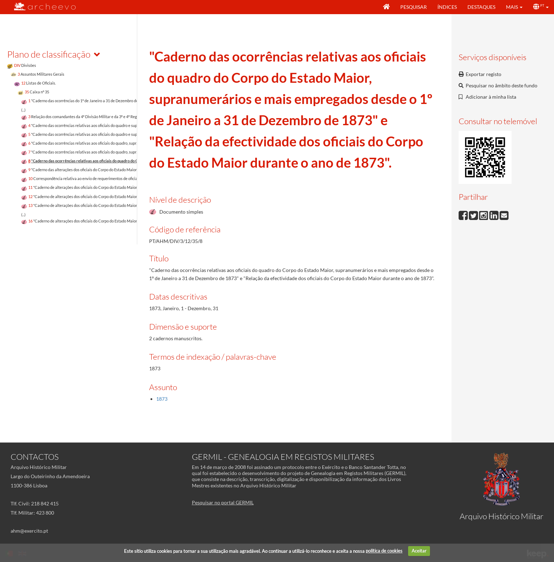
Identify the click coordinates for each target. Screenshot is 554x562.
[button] (514, 7)
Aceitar (419, 551)
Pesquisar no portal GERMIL (223, 502)
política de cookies (384, 551)
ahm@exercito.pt (29, 531)
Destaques (481, 7)
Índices (447, 7)
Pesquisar (413, 7)
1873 (161, 399)
